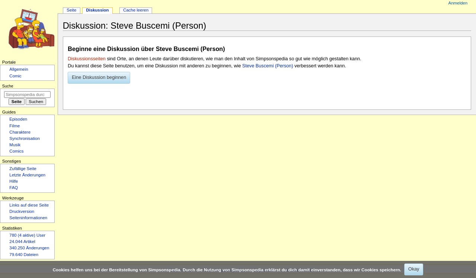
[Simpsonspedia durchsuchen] (27, 94)
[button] (99, 78)
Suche (7, 86)
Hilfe (13, 181)
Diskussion (97, 10)
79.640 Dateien (23, 254)
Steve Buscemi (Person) (267, 65)
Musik (14, 145)
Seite (71, 10)
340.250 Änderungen (29, 248)
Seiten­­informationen (28, 217)
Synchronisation (24, 138)
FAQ (13, 187)
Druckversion (21, 211)
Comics (16, 151)
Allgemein (18, 69)
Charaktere (19, 132)
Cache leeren (135, 10)
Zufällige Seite (22, 168)
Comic (15, 76)
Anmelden (458, 3)
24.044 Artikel (22, 241)
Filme (14, 126)
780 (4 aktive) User (27, 235)
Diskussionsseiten (87, 58)
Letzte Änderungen (27, 175)
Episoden (18, 119)
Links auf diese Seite (29, 205)
